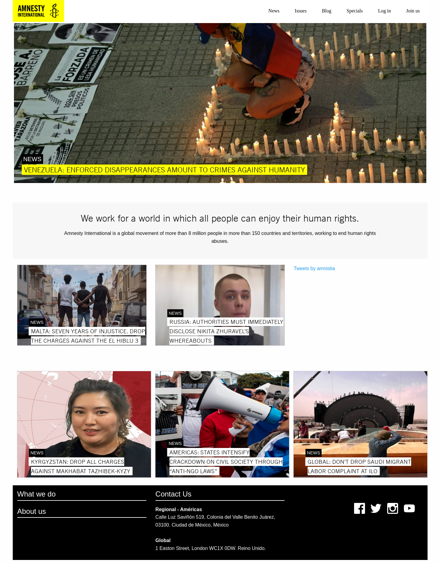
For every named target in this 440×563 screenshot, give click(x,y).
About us (31, 511)
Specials (354, 10)
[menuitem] (274, 11)
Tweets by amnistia (314, 268)
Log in (384, 10)
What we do (36, 494)
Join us (413, 10)
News (273, 10)
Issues (301, 10)
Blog (326, 10)
